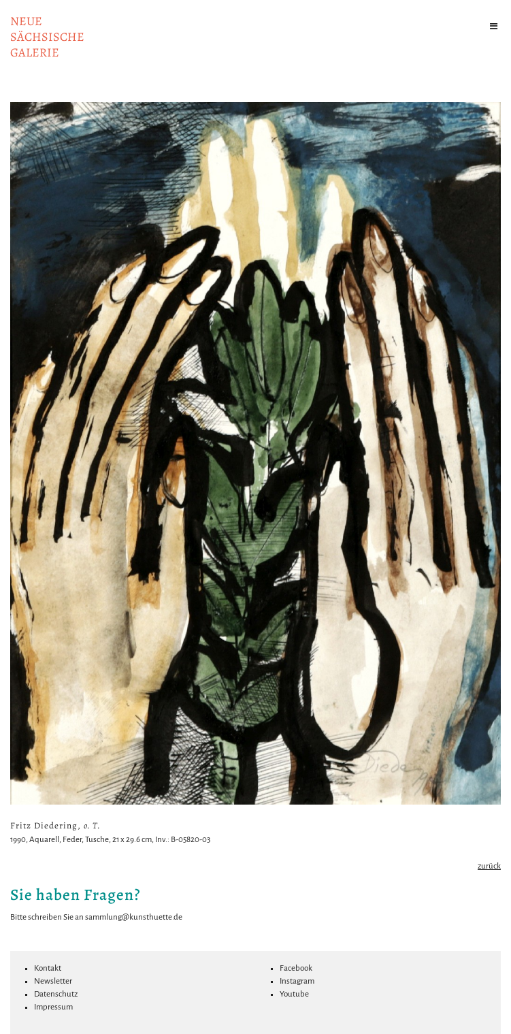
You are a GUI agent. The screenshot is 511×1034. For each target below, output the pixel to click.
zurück (489, 866)
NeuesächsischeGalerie (47, 37)
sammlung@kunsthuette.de (133, 917)
